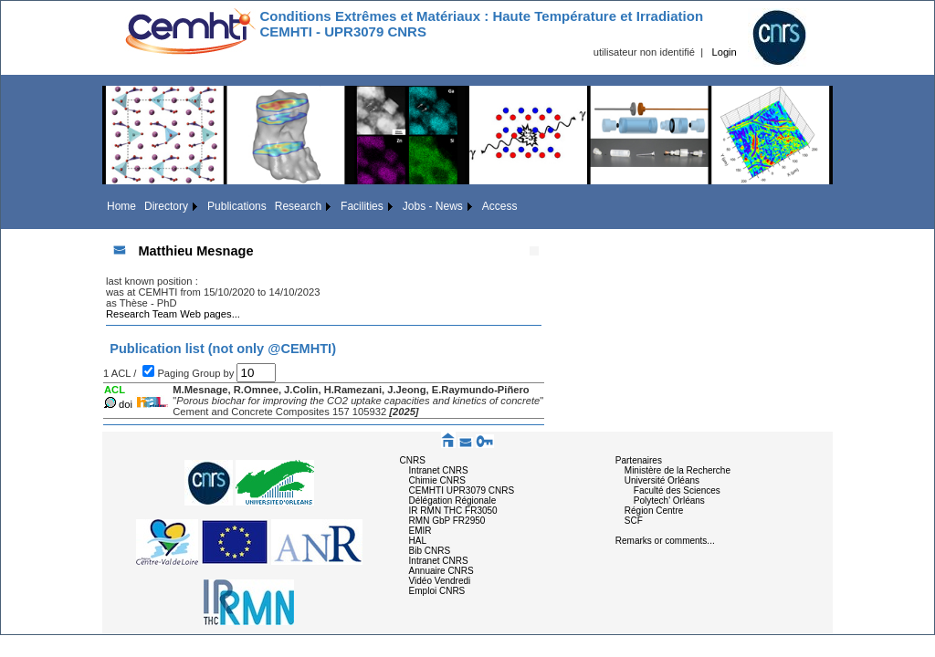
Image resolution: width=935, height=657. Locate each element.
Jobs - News (433, 206)
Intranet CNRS (438, 470)
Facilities (362, 206)
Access (500, 206)
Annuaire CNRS (441, 571)
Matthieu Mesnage (195, 251)
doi (125, 404)
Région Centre (654, 511)
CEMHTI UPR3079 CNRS (462, 490)
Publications (237, 206)
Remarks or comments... (665, 541)
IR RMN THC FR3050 (453, 511)
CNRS (412, 460)
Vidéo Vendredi (440, 581)
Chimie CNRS (437, 480)
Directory (166, 206)
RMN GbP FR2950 (447, 521)
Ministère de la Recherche (677, 470)
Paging (174, 373)
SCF (634, 521)
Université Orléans (662, 480)
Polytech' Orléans (669, 500)
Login (723, 52)
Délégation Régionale (453, 500)
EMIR (420, 531)
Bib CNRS (430, 551)
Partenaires (638, 460)
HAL (417, 541)
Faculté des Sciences (677, 490)
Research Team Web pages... (173, 313)
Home (121, 206)
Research (298, 206)
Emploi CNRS (437, 591)
